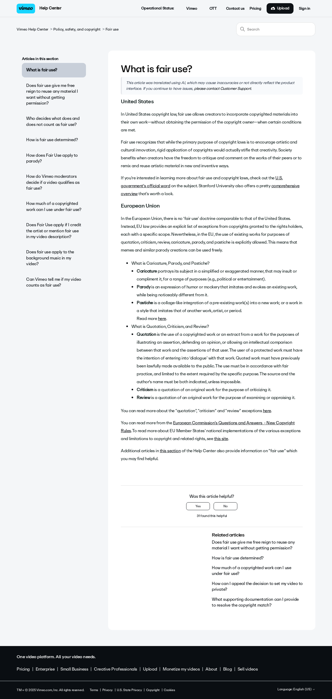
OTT (210, 8)
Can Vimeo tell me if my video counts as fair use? (53, 282)
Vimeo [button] (189, 8)
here (162, 318)
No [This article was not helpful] (225, 506)
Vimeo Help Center (32, 29)
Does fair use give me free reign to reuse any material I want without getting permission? (52, 94)
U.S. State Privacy (129, 690)
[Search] (276, 29)
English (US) (304, 689)
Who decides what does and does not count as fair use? (53, 121)
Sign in (304, 8)
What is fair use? (41, 69)
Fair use (112, 29)
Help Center (50, 8)
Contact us (235, 8)
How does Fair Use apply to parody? (52, 158)
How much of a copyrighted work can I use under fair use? (53, 206)
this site (221, 438)
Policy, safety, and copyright (76, 29)
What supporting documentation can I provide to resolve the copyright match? (255, 602)
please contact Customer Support (222, 88)
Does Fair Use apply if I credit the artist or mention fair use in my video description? (53, 230)
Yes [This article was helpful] (198, 506)
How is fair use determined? (52, 139)
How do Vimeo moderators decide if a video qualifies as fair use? (52, 182)
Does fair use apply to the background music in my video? (50, 257)
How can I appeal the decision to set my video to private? (257, 586)
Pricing (255, 8)
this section (170, 450)
